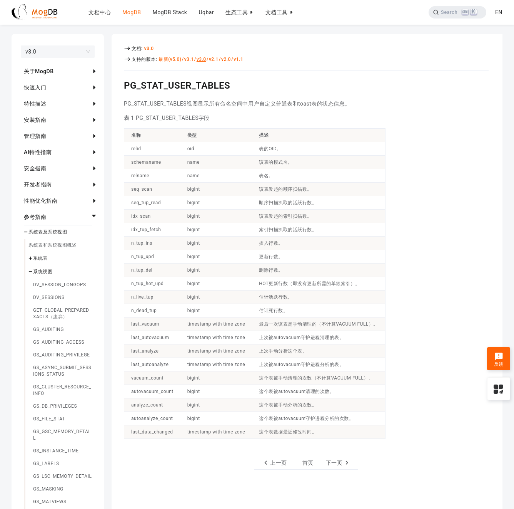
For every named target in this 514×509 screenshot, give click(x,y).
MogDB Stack (169, 12)
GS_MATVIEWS (50, 501)
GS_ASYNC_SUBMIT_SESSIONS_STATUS (62, 371)
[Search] (458, 12)
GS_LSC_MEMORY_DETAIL (62, 476)
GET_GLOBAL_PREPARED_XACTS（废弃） (62, 313)
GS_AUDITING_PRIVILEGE (61, 355)
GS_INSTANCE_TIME (56, 451)
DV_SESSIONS (49, 297)
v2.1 (214, 59)
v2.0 (226, 59)
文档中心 (99, 12)
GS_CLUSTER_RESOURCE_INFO (62, 390)
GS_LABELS (46, 463)
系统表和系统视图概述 (52, 245)
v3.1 (189, 59)
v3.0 (149, 48)
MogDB (131, 12)
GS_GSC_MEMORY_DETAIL (61, 435)
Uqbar (206, 12)
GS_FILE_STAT (49, 419)
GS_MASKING (48, 489)
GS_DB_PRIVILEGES (55, 406)
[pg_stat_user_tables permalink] (118, 84)
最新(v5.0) (170, 59)
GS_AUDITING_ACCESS (58, 342)
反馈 (499, 359)
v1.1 (238, 59)
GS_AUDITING (48, 329)
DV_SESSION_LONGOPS (59, 284)
